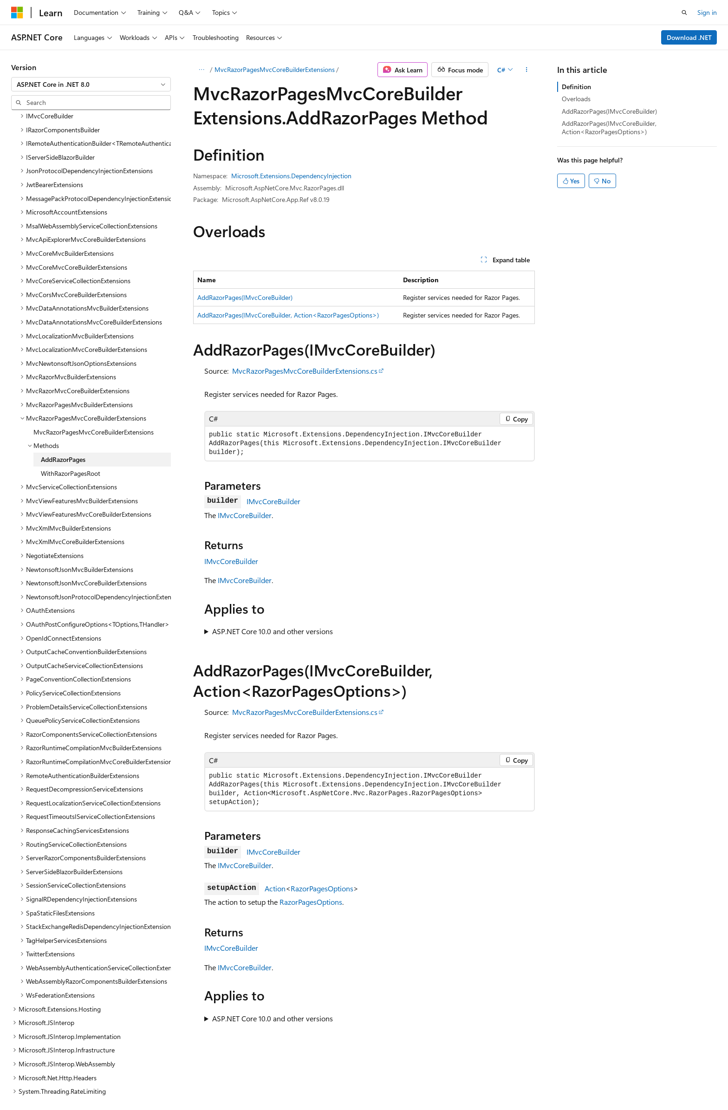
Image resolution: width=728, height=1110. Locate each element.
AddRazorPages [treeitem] (63, 400)
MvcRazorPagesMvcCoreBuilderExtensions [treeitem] (93, 372)
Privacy (539, 1081)
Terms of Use (585, 1081)
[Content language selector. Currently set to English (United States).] (53, 1080)
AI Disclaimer (366, 1081)
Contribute (502, 1081)
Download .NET (689, 37)
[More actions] (527, 69)
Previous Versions (421, 1081)
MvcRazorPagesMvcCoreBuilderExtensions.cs (304, 371)
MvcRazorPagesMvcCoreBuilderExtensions (274, 69)
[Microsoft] (17, 12)
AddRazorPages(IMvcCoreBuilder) (244, 297)
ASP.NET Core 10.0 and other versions (272, 631)
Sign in (707, 12)
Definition (576, 86)
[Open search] (684, 12)
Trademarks (631, 1081)
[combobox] (91, 84)
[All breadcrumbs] (201, 69)
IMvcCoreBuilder (273, 501)
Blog (463, 1081)
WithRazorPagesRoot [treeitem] (70, 413)
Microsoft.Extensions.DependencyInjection (291, 175)
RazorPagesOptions (322, 888)
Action (275, 888)
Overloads (576, 98)
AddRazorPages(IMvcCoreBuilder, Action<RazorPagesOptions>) (288, 315)
